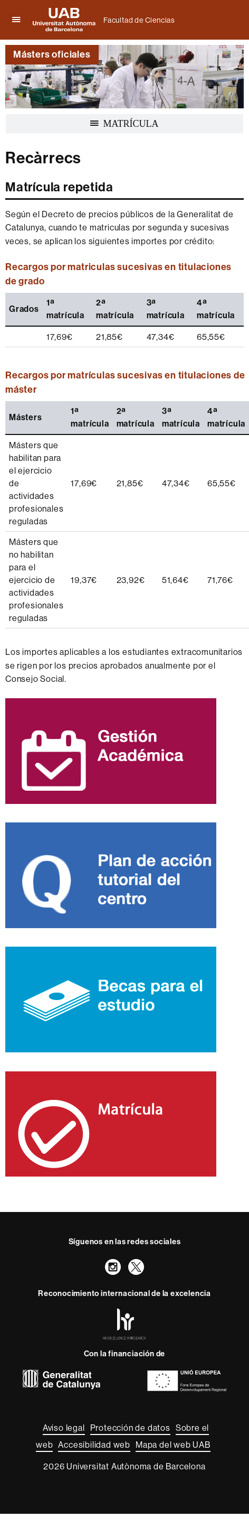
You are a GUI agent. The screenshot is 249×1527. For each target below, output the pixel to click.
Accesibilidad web (94, 1444)
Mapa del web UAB (173, 1444)
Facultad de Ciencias (139, 20)
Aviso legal (64, 1427)
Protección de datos (130, 1427)
